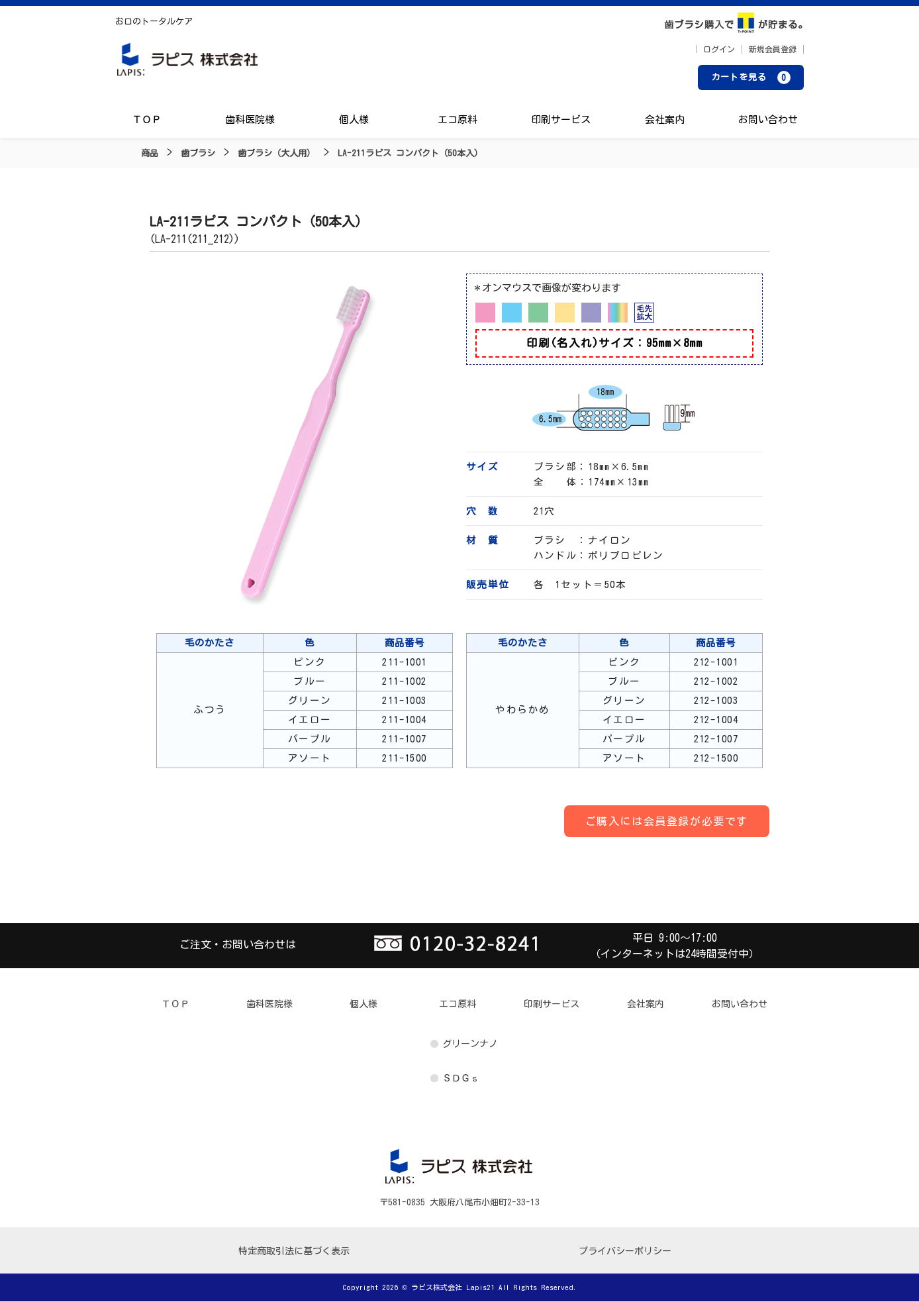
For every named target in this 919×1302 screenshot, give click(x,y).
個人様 (354, 121)
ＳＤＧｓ (460, 1078)
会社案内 (664, 121)
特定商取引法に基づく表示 (294, 1251)
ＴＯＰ (147, 121)
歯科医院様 (250, 121)
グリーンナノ (470, 1044)
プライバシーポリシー (625, 1251)
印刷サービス (561, 121)
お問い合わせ (767, 121)
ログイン (719, 50)
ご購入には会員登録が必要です (666, 822)
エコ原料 (457, 121)
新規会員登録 (773, 50)
